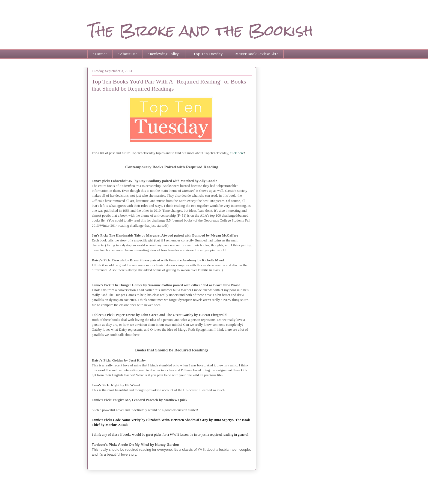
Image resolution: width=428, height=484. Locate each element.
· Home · (100, 54)
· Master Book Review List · (255, 54)
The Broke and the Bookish (200, 30)
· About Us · (127, 54)
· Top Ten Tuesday (206, 54)
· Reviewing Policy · (164, 54)
